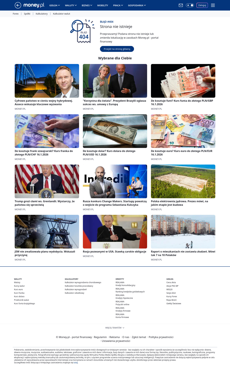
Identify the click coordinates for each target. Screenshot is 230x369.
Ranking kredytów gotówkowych (130, 291)
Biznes (86, 5)
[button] (212, 5)
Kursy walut (19, 286)
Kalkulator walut (61, 13)
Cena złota (171, 282)
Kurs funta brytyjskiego (24, 303)
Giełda (53, 5)
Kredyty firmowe (123, 310)
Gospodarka (135, 5)
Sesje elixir (171, 293)
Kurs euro (18, 289)
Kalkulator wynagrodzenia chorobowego (83, 282)
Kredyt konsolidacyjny (125, 285)
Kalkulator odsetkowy (74, 293)
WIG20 (169, 289)
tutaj (75, 362)
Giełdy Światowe (173, 303)
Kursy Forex (171, 296)
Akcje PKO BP (172, 286)
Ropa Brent (171, 300)
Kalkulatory (42, 13)
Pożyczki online (122, 304)
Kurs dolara (19, 296)
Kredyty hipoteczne (124, 298)
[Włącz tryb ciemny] (190, 5)
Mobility (102, 5)
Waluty (69, 5)
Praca (116, 5)
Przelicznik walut (21, 300)
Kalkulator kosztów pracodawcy (79, 286)
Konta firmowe (122, 317)
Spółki (27, 13)
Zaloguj (202, 5)
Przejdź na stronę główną (117, 48)
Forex (16, 13)
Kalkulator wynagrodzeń (76, 289)
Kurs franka (19, 293)
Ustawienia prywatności (115, 341)
